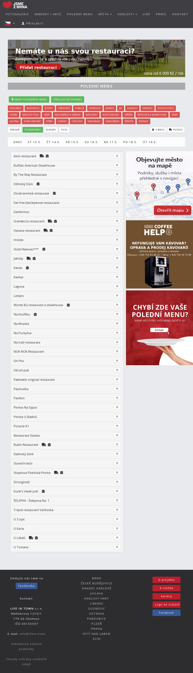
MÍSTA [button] (105, 14)
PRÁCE (161, 14)
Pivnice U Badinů (25, 417)
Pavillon (19, 398)
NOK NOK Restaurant (29, 351)
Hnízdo (19, 240)
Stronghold (21, 482)
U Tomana (21, 547)
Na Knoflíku (22, 314)
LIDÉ (146, 14)
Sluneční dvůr (23, 463)
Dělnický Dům (23, 184)
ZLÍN (96, 639)
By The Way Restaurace (30, 175)
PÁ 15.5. (72, 142)
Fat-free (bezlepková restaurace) (36, 203)
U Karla (19, 529)
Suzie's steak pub (26, 491)
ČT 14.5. (53, 142)
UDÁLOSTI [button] (127, 14)
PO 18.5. (130, 142)
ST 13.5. (34, 142)
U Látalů (20, 538)
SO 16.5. (91, 142)
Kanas (18, 268)
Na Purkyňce (23, 333)
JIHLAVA (96, 593)
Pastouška (21, 389)
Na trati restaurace (27, 342)
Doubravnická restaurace (31, 193)
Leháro (19, 296)
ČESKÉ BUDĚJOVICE (96, 583)
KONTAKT (180, 14)
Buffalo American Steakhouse (34, 165)
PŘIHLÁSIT (32, 23)
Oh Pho (19, 361)
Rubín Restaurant (26, 445)
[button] (11, 23)
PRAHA (96, 629)
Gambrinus (21, 212)
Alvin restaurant (25, 156)
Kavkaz (19, 277)
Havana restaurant (27, 231)
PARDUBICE (96, 618)
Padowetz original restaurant (34, 380)
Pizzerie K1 (21, 426)
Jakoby (18, 258)
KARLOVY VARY (96, 598)
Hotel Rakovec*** (26, 249)
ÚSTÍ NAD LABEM (96, 634)
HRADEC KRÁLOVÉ (96, 588)
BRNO (96, 578)
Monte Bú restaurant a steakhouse (38, 305)
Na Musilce (21, 324)
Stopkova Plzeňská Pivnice (32, 473)
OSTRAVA (96, 613)
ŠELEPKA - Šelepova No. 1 (31, 501)
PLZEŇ (96, 624)
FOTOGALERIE (17, 14)
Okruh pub (21, 370)
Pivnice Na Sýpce (25, 407)
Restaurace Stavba (27, 435)
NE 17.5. (111, 142)
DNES (17, 142)
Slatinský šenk (24, 454)
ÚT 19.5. (150, 142)
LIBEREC (96, 603)
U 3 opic (19, 519)
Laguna (19, 286)
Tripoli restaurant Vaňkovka (33, 510)
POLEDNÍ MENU (80, 14)
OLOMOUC (96, 608)
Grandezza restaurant (29, 221)
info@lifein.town (33, 634)
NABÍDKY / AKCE (48, 14)
